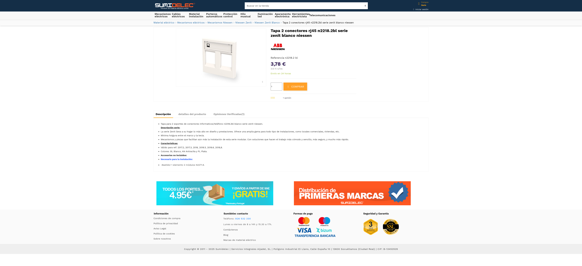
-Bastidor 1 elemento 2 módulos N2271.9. (182, 165)
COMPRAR (295, 86)
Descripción (163, 114)
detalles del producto (192, 114)
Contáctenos (230, 229)
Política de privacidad (166, 223)
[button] (196, 15)
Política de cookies (164, 233)
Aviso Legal (160, 228)
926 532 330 (243, 218)
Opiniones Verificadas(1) (229, 114)
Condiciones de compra (167, 218)
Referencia (277, 57)
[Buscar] (306, 5)
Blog (225, 235)
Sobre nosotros (162, 238)
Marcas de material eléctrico (239, 240)
